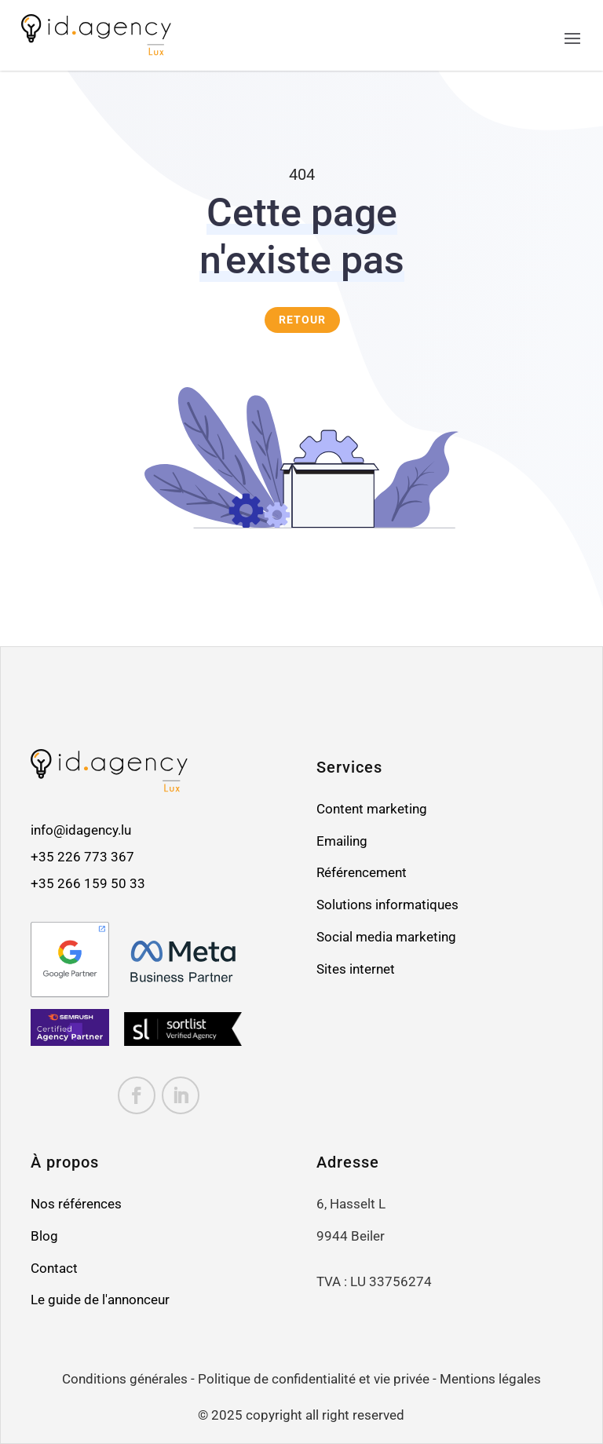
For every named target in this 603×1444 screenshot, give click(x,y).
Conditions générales (125, 1379)
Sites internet (355, 969)
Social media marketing (386, 937)
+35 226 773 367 (84, 857)
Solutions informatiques (387, 904)
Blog (44, 1236)
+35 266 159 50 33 (88, 883)
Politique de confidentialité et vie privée (313, 1379)
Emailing (341, 841)
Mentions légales (490, 1379)
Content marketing (371, 809)
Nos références (76, 1204)
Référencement (361, 872)
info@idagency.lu (81, 830)
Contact (54, 1268)
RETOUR (302, 319)
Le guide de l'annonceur (100, 1299)
